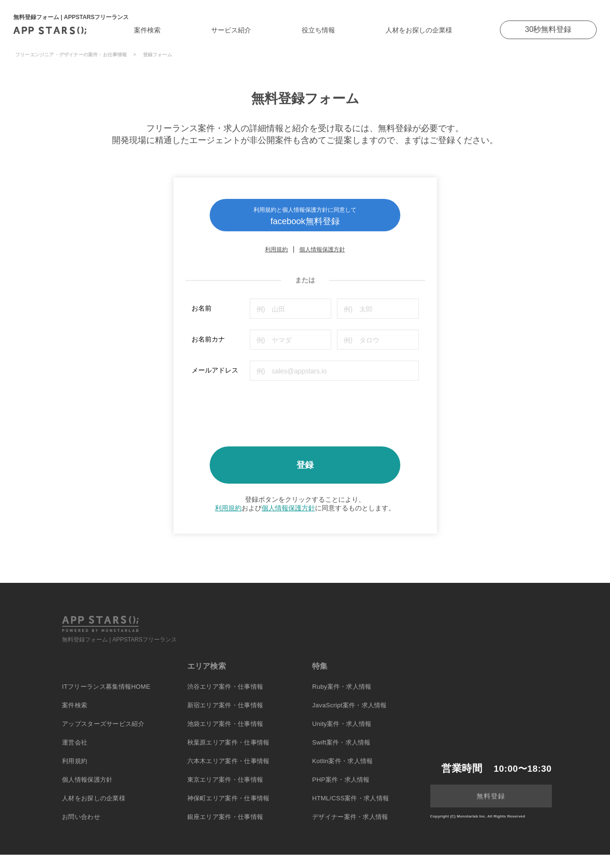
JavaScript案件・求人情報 (349, 709)
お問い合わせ (81, 821)
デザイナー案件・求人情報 (350, 821)
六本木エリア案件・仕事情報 (228, 765)
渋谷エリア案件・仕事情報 (225, 690)
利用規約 (276, 254)
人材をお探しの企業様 (419, 30)
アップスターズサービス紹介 (103, 728)
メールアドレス (215, 375)
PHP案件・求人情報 (341, 783)
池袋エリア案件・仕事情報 (225, 728)
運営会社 (74, 746)
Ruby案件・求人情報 (342, 690)
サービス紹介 (231, 30)
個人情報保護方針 (322, 254)
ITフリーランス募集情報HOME (106, 690)
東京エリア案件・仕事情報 (225, 783)
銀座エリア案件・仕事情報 (225, 821)
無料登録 (491, 800)
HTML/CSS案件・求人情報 (350, 802)
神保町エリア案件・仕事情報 (228, 802)
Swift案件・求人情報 (341, 746)
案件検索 (147, 30)
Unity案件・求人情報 (341, 728)
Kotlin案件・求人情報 (342, 765)
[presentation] (264, 415)
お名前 (202, 313)
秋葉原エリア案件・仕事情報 (228, 746)
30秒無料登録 (548, 29)
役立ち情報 (318, 30)
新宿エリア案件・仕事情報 (225, 709)
